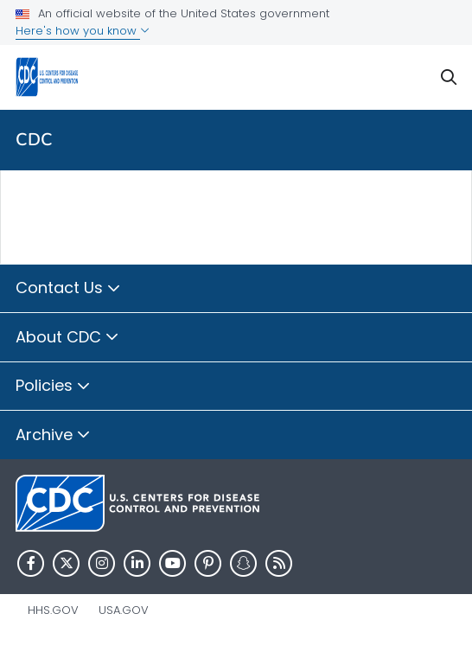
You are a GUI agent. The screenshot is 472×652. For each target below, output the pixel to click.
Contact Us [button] (68, 289)
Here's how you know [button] (83, 30)
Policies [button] (53, 386)
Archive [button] (53, 436)
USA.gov (124, 610)
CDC (34, 139)
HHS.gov (53, 610)
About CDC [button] (67, 338)
